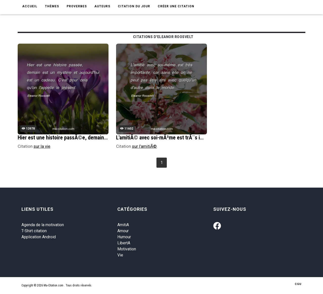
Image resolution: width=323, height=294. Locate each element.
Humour (124, 236)
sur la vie (42, 146)
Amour (123, 230)
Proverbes (77, 6)
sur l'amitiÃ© (144, 146)
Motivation (126, 249)
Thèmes (52, 6)
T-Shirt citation (34, 230)
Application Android (38, 236)
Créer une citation (176, 6)
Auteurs (102, 6)
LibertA (123, 243)
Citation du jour (134, 6)
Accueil (29, 6)
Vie (120, 255)
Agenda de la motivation (42, 224)
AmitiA (123, 224)
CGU (298, 284)
